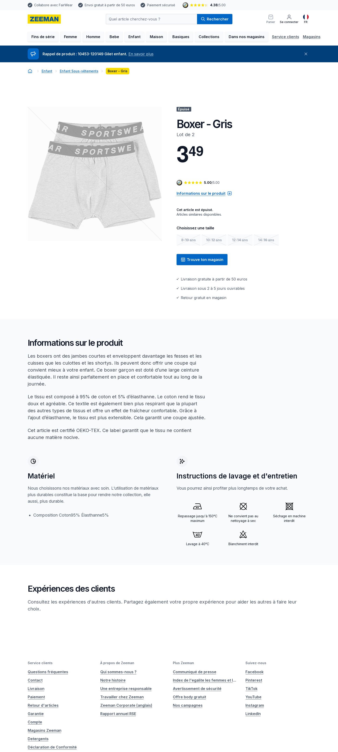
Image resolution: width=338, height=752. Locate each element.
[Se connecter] (289, 19)
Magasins (312, 36)
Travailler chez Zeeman (122, 697)
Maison (156, 36)
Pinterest (253, 680)
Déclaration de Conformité (52, 747)
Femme (70, 36)
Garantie (36, 713)
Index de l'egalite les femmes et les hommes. (205, 680)
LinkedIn (253, 713)
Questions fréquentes (48, 672)
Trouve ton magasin (202, 259)
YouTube (253, 697)
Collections (209, 36)
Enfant (134, 36)
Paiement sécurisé (161, 5)
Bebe (114, 36)
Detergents (38, 738)
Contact (35, 680)
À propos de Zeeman (117, 663)
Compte (35, 722)
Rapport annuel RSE (118, 713)
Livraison (36, 688)
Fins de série (43, 36)
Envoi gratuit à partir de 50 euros (110, 5)
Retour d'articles (43, 705)
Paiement (36, 697)
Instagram (254, 705)
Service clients (285, 36)
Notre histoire (113, 680)
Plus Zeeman (183, 663)
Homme (93, 36)
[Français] (306, 19)
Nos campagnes (188, 705)
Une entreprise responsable (126, 688)
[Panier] (270, 19)
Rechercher (215, 19)
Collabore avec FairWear (53, 5)
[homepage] (44, 19)
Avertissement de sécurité (197, 688)
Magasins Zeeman (44, 730)
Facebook (254, 672)
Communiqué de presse (194, 672)
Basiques (180, 36)
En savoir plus (141, 54)
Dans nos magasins (246, 36)
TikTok (251, 688)
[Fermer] (306, 54)
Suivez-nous (255, 663)
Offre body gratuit (189, 697)
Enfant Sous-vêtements (79, 71)
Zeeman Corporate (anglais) (126, 705)
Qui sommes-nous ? (118, 672)
